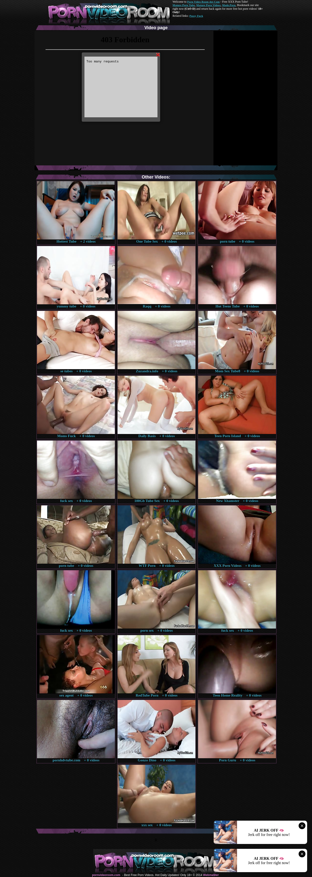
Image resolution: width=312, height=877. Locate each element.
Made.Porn (229, 5)
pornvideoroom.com (106, 875)
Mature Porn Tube (184, 5)
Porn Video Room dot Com (203, 1)
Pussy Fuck (196, 15)
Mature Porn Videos (208, 5)
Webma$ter (211, 875)
